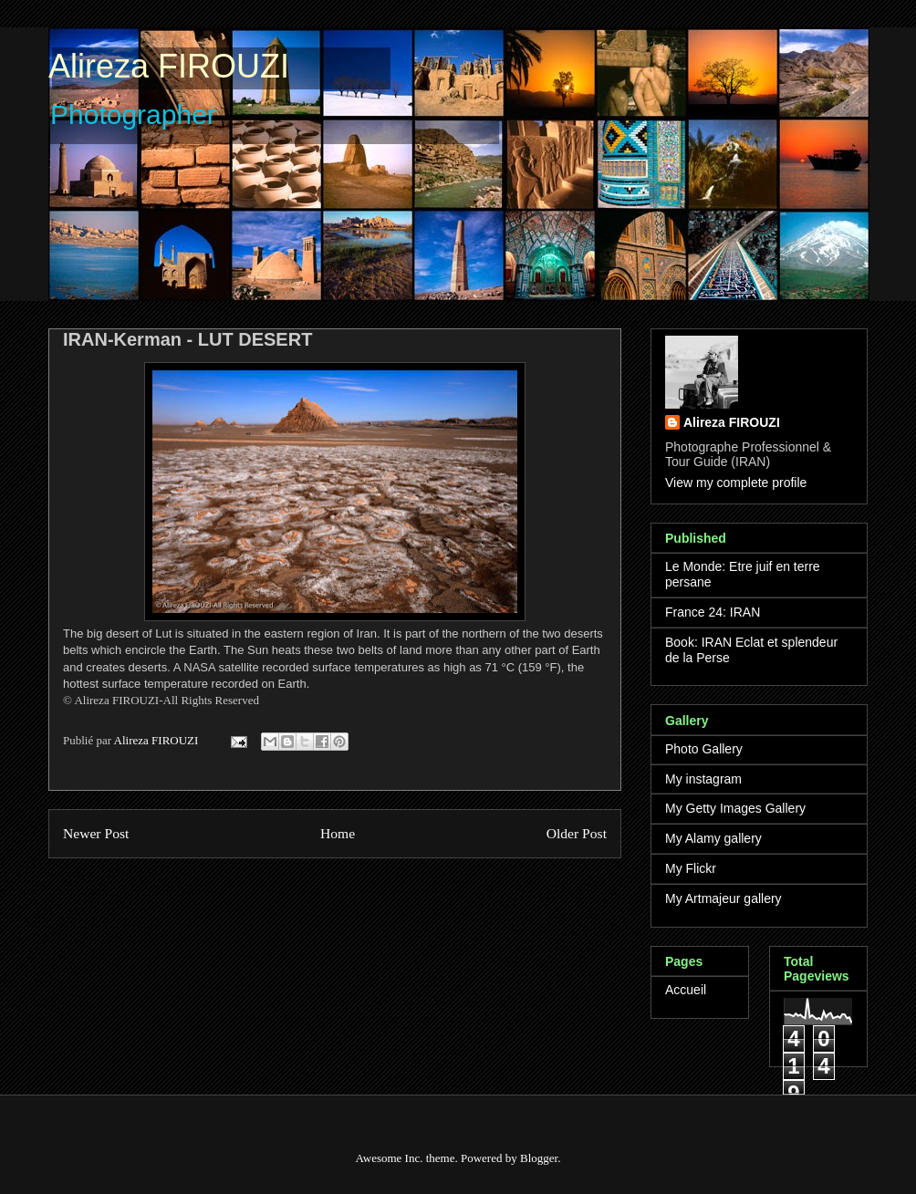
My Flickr (690, 868)
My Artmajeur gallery (723, 898)
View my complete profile (736, 482)
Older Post (576, 833)
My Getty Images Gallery (735, 808)
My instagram (703, 779)
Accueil (685, 989)
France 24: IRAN (712, 612)
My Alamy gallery (713, 838)
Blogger (538, 1158)
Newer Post (96, 833)
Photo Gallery (704, 749)
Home (337, 833)
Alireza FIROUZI (168, 66)
